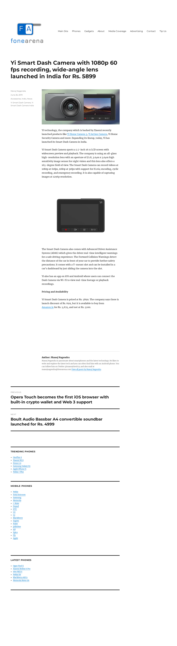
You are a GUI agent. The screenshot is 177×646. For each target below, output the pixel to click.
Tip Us (163, 31)
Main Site (63, 31)
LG (14, 512)
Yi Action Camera (97, 134)
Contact (151, 31)
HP (14, 529)
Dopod (16, 506)
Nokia (15, 492)
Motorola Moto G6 (21, 580)
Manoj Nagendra (18, 91)
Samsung (17, 497)
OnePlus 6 (17, 457)
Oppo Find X (18, 566)
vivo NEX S (17, 572)
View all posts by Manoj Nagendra (86, 369)
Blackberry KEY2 (20, 577)
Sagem (16, 521)
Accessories (16, 99)
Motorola (17, 500)
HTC (15, 509)
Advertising (136, 31)
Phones (76, 31)
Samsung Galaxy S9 (21, 466)
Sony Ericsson (19, 495)
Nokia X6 (17, 574)
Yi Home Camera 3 (77, 134)
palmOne (17, 526)
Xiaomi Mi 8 (18, 460)
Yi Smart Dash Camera (21, 102)
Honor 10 (17, 463)
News (29, 99)
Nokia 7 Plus (18, 472)
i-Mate (16, 503)
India (24, 99)
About (101, 31)
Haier (15, 524)
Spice (15, 532)
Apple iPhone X (19, 469)
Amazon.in (48, 307)
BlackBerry (18, 518)
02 (14, 515)
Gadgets (89, 31)
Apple (15, 538)
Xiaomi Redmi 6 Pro (21, 569)
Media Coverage (117, 31)
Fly (14, 535)
